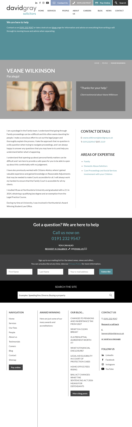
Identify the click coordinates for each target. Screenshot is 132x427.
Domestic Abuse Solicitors (95, 166)
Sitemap (12, 360)
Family (87, 161)
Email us (80, 249)
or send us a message (111, 339)
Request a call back (110, 324)
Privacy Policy (75, 263)
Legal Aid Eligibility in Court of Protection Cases (81, 359)
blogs (54, 27)
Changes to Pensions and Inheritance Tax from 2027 (82, 321)
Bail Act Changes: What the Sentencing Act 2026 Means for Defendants (82, 380)
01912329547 (89, 141)
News (109, 11)
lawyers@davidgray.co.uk (112, 333)
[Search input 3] (62, 295)
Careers (87, 11)
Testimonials (14, 341)
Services (51, 11)
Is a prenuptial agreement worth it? (81, 340)
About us (76, 12)
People (65, 11)
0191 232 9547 (26, 27)
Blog (100, 11)
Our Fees (13, 327)
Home (41, 11)
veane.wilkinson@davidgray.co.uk (98, 137)
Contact (119, 11)
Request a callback (58, 249)
